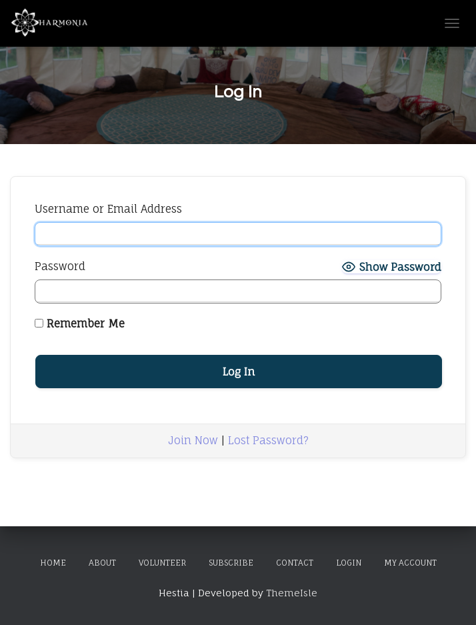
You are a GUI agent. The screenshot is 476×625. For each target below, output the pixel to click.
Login (348, 563)
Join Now (193, 440)
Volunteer (162, 563)
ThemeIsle (291, 592)
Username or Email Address (108, 208)
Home (53, 563)
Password (60, 266)
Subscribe (231, 563)
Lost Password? (268, 440)
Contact (294, 563)
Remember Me (80, 323)
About (102, 563)
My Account (410, 563)
